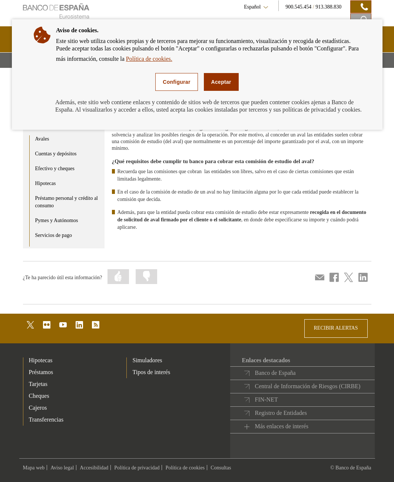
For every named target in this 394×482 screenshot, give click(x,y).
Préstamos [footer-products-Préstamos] (41, 372)
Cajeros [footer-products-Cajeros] (38, 408)
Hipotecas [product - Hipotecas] (45, 183)
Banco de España (275, 373)
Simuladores (147, 360)
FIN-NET (266, 399)
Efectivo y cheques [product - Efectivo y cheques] (55, 168)
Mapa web (34, 468)
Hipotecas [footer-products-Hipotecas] (41, 360)
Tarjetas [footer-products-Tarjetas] (38, 384)
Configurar (176, 82)
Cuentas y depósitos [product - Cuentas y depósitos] (56, 153)
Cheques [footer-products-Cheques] (39, 396)
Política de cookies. (149, 59)
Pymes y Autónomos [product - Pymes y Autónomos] (56, 220)
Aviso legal (62, 468)
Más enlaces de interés (281, 426)
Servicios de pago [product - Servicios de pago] (53, 235)
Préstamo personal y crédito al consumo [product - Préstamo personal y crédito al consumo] (66, 201)
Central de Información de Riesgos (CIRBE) (307, 386)
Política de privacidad (136, 468)
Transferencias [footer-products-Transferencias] (46, 419)
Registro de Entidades (281, 413)
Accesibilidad (94, 468)
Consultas (221, 468)
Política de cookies (185, 468)
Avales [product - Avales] (42, 139)
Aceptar (221, 82)
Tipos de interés (151, 372)
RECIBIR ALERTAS (336, 328)
